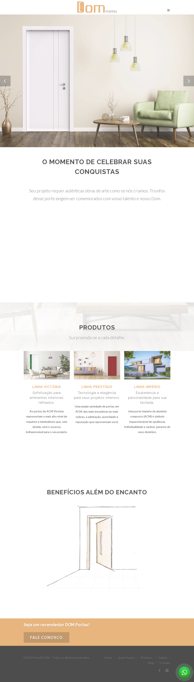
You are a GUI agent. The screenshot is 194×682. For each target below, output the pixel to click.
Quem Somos (126, 657)
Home (108, 657)
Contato (165, 662)
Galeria (162, 657)
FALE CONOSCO (46, 637)
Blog (151, 662)
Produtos (147, 657)
